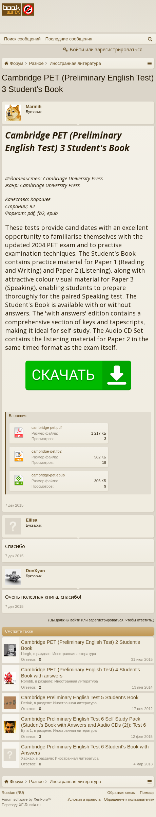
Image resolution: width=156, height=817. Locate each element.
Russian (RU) (13, 793)
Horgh (26, 654)
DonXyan (35, 570)
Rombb (27, 681)
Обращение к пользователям (129, 799)
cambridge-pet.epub (48, 475)
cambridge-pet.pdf (47, 427)
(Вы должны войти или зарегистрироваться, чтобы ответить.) (101, 620)
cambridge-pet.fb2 (47, 451)
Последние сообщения (68, 38)
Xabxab (27, 758)
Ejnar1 (26, 730)
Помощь (147, 793)
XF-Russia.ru (29, 805)
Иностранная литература (74, 654)
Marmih (33, 106)
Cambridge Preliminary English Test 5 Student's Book (79, 697)
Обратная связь (121, 793)
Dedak (26, 703)
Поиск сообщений (22, 38)
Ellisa (31, 520)
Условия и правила (83, 799)
